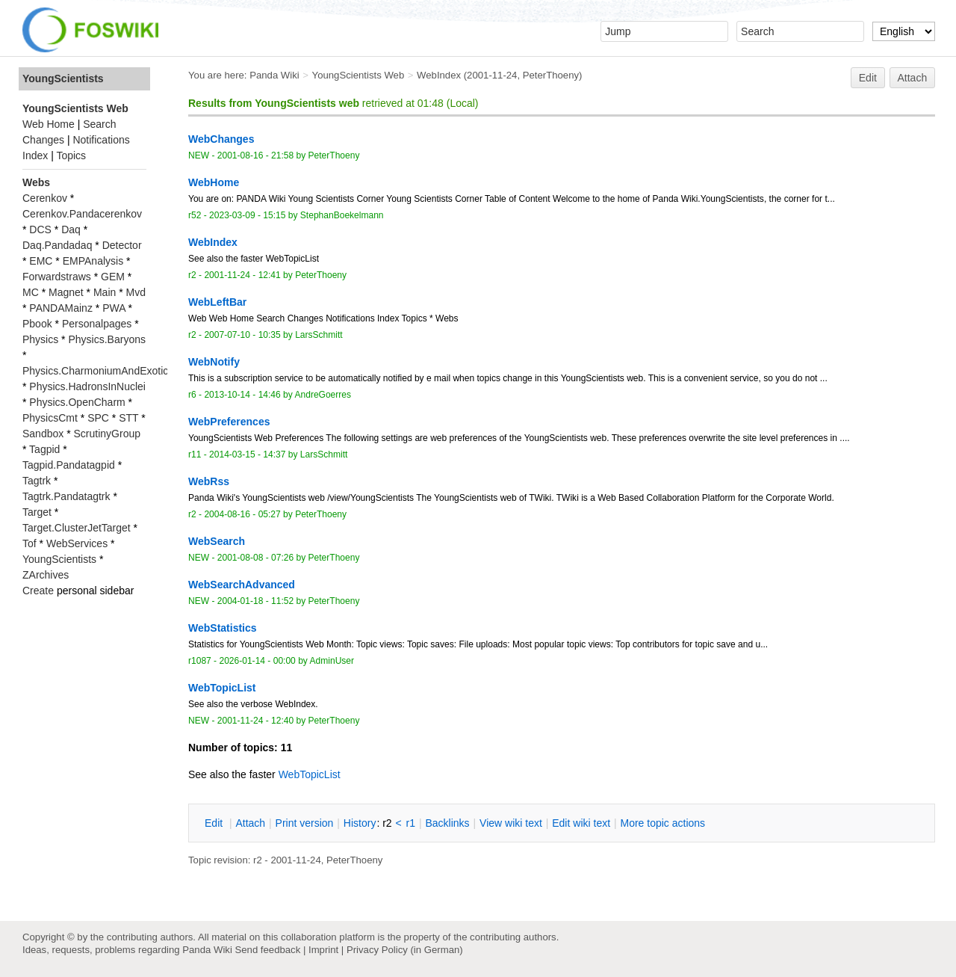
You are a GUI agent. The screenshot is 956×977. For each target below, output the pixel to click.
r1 (410, 823)
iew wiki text (510, 823)
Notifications (100, 140)
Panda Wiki (274, 75)
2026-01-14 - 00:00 (257, 661)
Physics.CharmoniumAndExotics (97, 371)
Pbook (37, 324)
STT (128, 418)
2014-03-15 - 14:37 (247, 454)
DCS (40, 229)
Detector (122, 245)
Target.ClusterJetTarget (76, 528)
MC (30, 292)
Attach (913, 78)
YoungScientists (63, 78)
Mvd (136, 292)
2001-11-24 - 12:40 (255, 720)
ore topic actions (662, 823)
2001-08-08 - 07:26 (255, 557)
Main (104, 292)
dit (215, 823)
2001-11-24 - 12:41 (242, 275)
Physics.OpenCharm (77, 402)
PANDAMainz (61, 308)
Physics (40, 339)
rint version (305, 823)
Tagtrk (36, 481)
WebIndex (439, 75)
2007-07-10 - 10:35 (242, 335)
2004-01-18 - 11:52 (255, 601)
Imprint (323, 949)
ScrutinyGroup (107, 434)
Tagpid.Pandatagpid (68, 465)
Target (37, 512)
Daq (71, 229)
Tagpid (44, 449)
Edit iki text (581, 823)
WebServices (77, 543)
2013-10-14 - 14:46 (242, 394)
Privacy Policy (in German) (405, 949)
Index (35, 155)
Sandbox (42, 434)
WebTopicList (310, 774)
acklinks (447, 823)
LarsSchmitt (319, 335)
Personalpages (96, 324)
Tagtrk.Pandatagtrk (66, 496)
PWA (113, 308)
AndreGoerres (322, 394)
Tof (29, 543)
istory (360, 823)
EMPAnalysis (93, 261)
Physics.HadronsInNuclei (87, 386)
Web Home (48, 124)
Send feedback (267, 949)
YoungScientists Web (358, 75)
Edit (868, 78)
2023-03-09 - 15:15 (247, 215)
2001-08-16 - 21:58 (255, 155)
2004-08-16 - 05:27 (242, 514)
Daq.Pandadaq (57, 245)
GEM (113, 277)
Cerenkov (44, 198)
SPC (98, 418)
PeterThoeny (551, 75)
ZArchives (45, 575)
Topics (71, 155)
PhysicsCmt (50, 418)
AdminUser (332, 661)
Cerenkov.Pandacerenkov (82, 214)
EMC (40, 261)
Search (99, 124)
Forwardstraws (56, 277)
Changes (43, 140)
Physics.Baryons (106, 339)
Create (38, 591)
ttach (250, 823)
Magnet (66, 292)
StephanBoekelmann (342, 215)
